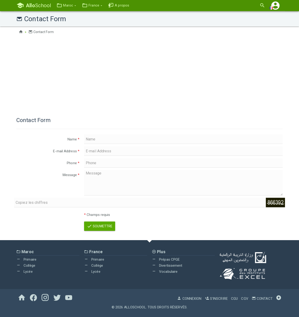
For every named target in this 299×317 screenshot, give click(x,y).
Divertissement (167, 265)
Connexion (189, 299)
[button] (66, 5)
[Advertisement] (149, 74)
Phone (73, 163)
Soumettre (99, 226)
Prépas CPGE (166, 259)
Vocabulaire (165, 271)
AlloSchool (135, 307)
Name (73, 139)
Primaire (26, 259)
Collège (25, 265)
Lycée (24, 271)
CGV (244, 299)
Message (71, 175)
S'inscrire (216, 299)
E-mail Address (66, 151)
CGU (234, 299)
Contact (262, 299)
